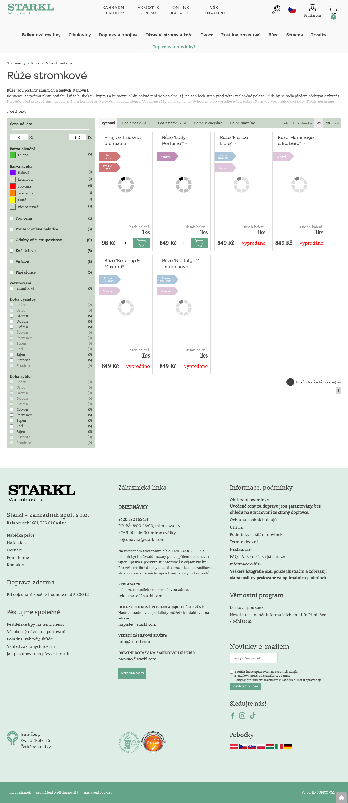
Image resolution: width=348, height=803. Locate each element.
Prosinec (24, 365)
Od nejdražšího (242, 123)
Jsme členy (31, 734)
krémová (25, 179)
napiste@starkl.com (137, 624)
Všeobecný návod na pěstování (36, 631)
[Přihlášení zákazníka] (312, 10)
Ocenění (15, 550)
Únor (21, 310)
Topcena (108, 156)
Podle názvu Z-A (172, 123)
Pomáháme (18, 557)
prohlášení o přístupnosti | (57, 792)
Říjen (21, 354)
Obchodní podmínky (275, 506)
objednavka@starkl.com (141, 539)
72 (337, 123)
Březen (22, 315)
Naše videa (17, 542)
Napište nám (132, 673)
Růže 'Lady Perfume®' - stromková (174, 141)
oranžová (25, 193)
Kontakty (15, 564)
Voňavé (166, 156)
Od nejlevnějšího (208, 123)
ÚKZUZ (236, 527)
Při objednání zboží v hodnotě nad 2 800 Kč (48, 594)
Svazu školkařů (35, 740)
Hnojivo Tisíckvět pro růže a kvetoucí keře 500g (122, 141)
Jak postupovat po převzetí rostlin (39, 653)
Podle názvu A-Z (136, 123)
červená (24, 186)
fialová (23, 172)
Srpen (21, 343)
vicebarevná (28, 206)
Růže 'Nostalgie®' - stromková (180, 264)
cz (292, 10)
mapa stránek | (21, 792)
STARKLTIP (108, 167)
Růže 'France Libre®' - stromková (234, 141)
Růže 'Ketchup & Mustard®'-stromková (122, 264)
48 (328, 123)
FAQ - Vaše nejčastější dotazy (257, 556)
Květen (22, 326)
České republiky (36, 746)
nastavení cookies (98, 792)
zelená (23, 155)
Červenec (24, 337)
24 (319, 123)
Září (20, 349)
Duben (22, 321)
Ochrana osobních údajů (253, 519)
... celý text (16, 111)
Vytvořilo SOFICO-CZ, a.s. (321, 792)
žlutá (22, 200)
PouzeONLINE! (223, 156)
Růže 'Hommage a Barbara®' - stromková (296, 141)
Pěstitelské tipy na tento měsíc (35, 624)
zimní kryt (25, 288)
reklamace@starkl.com (140, 595)
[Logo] (30, 10)
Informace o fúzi (245, 563)
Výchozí (108, 123)
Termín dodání (244, 541)
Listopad (24, 360)
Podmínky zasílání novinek (256, 534)
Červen (22, 332)
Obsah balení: (138, 226)
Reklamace (240, 549)
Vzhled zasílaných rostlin (31, 646)
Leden (22, 304)
